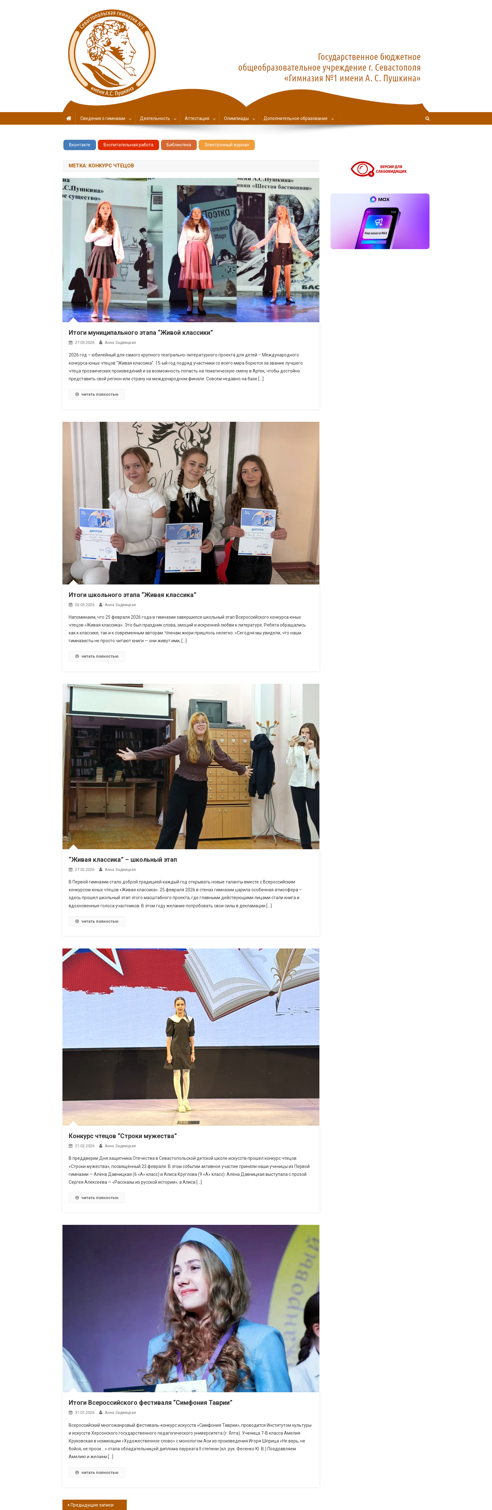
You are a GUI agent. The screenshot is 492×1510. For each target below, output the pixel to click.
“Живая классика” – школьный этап (123, 859)
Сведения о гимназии (102, 118)
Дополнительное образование (296, 118)
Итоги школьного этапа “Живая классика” (132, 595)
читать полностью (97, 394)
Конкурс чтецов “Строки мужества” (123, 1136)
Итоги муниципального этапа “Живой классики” (141, 332)
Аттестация (197, 118)
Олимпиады (236, 118)
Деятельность (155, 118)
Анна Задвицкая (120, 342)
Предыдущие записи (92, 1504)
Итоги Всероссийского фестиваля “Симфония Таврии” (151, 1402)
